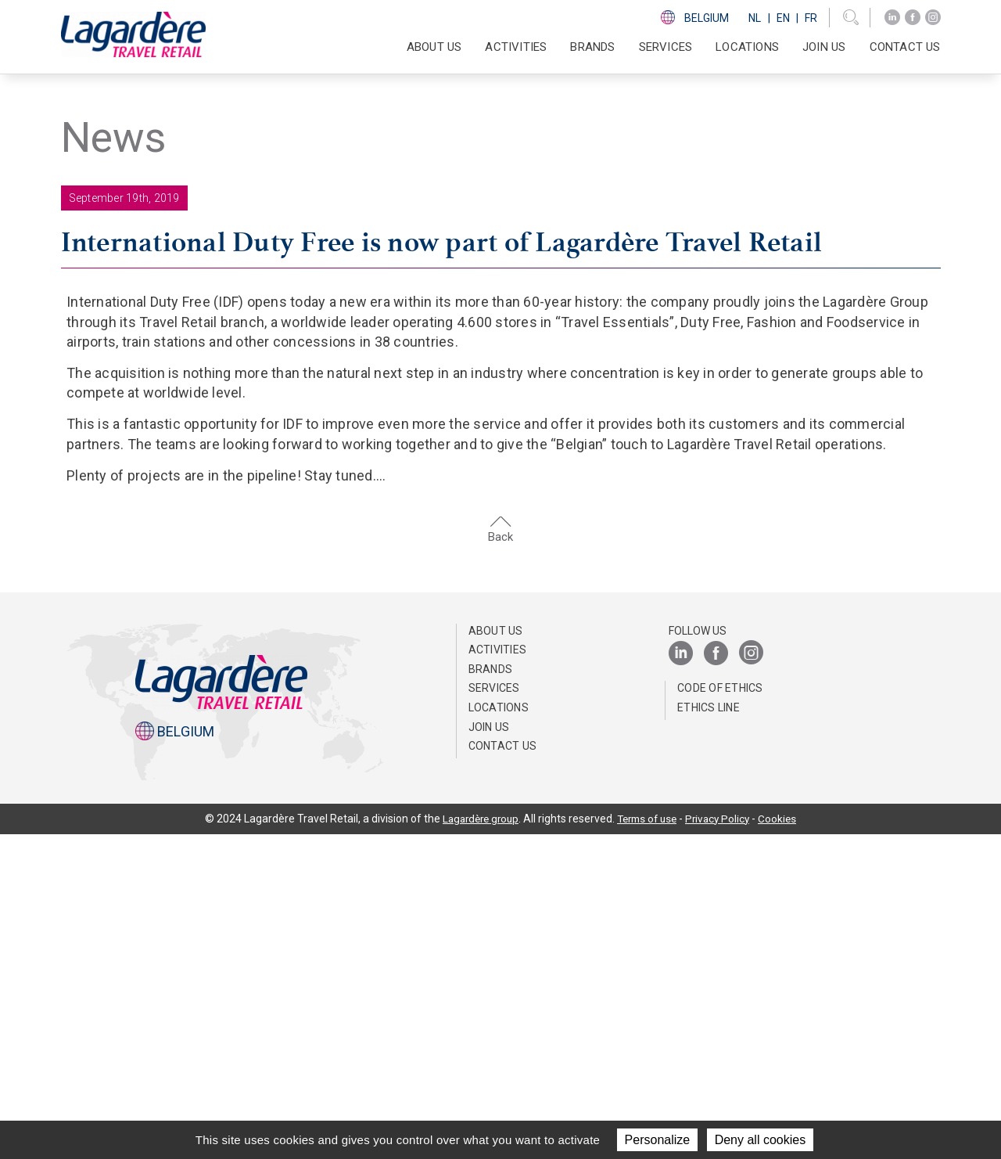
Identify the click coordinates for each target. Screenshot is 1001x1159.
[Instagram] (933, 17)
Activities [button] (516, 47)
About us (495, 954)
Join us (823, 47)
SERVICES (666, 47)
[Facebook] (912, 17)
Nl (754, 18)
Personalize (658, 1139)
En (783, 18)
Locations (747, 47)
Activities (497, 974)
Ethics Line (708, 1032)
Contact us (905, 47)
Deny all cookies (760, 1139)
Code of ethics (720, 1012)
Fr (811, 18)
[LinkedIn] (892, 17)
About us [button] (434, 47)
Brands (592, 47)
